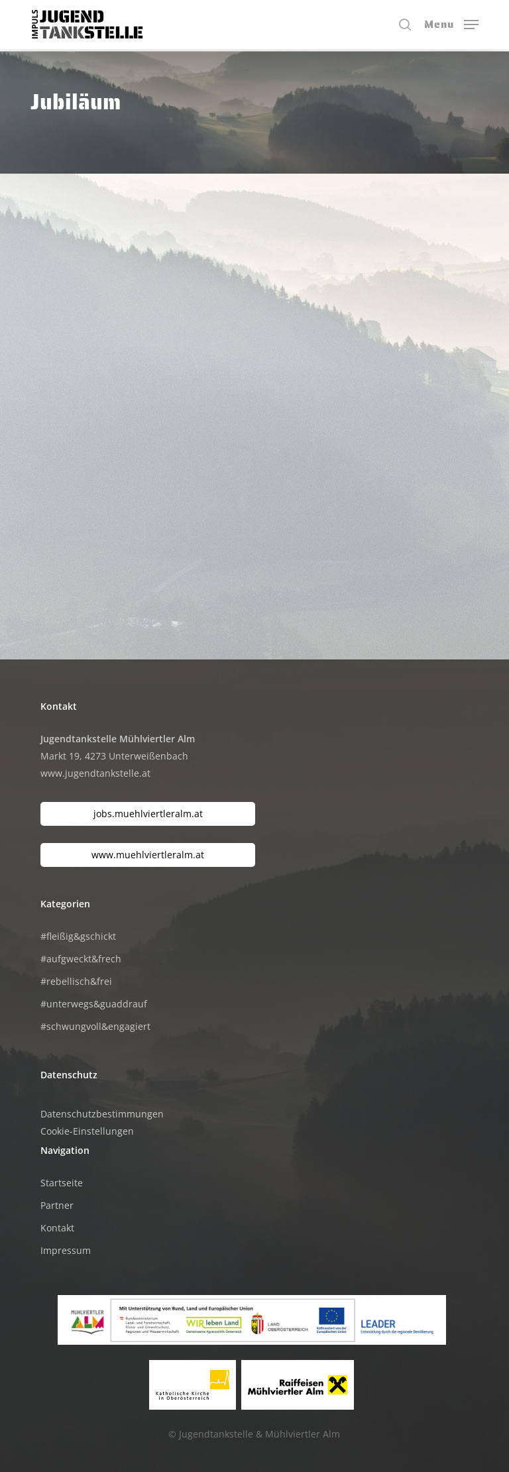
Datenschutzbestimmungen (102, 1113)
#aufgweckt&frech (80, 958)
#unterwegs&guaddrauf (93, 1003)
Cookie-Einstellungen (87, 1131)
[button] (451, 23)
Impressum (65, 1250)
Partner (57, 1205)
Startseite (61, 1182)
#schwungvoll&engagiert (95, 1026)
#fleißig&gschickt (78, 936)
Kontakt (57, 1227)
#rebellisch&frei (76, 981)
